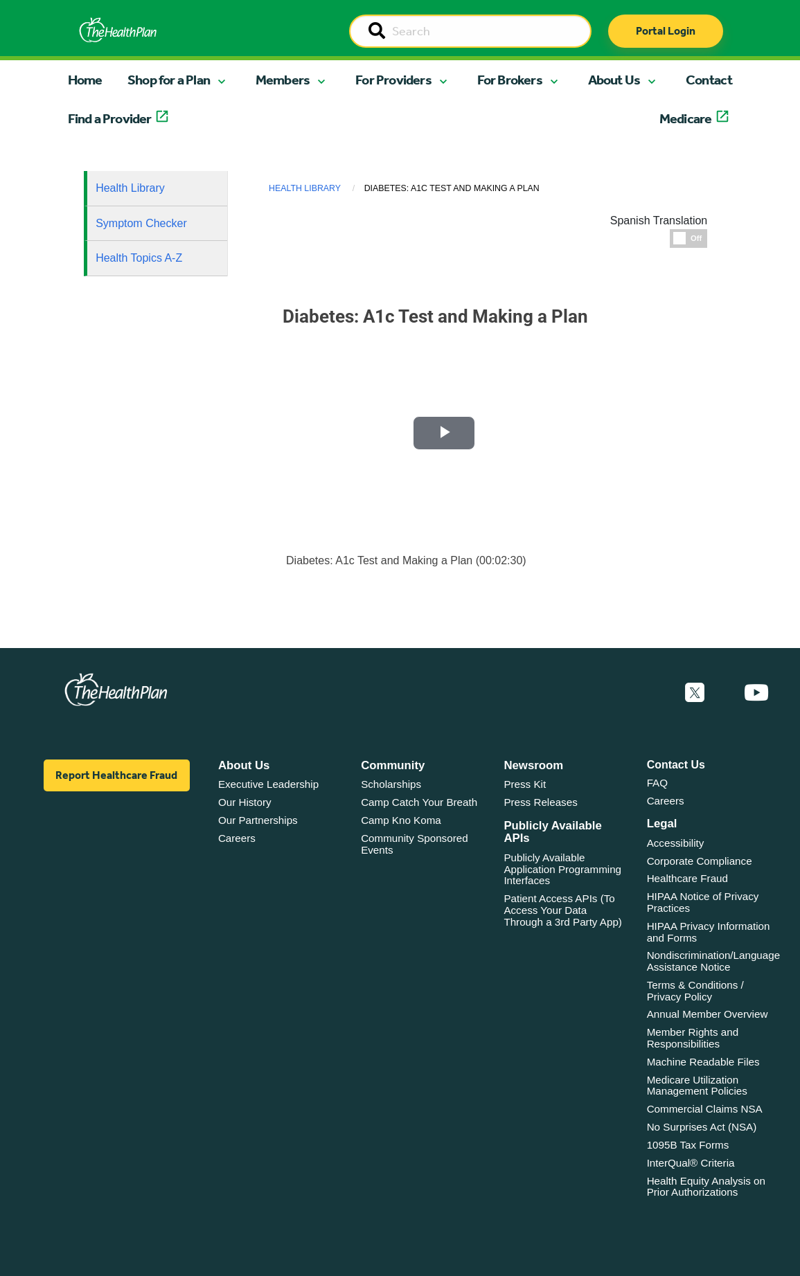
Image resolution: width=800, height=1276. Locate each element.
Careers (237, 844)
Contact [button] (709, 79)
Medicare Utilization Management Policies (697, 1091)
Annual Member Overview (707, 1019)
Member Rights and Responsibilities (693, 1043)
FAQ (657, 788)
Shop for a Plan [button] (168, 79)
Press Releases (540, 808)
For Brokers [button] (509, 79)
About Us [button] (614, 79)
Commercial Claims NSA (705, 1114)
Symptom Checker (141, 223)
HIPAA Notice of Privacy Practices (703, 907)
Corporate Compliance (699, 866)
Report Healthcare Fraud (116, 780)
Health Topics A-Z (139, 258)
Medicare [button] (685, 118)
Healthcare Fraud (687, 884)
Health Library (130, 188)
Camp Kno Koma (401, 826)
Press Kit (525, 790)
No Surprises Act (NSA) (702, 1132)
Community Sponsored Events (414, 849)
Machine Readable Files (703, 1067)
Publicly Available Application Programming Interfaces (562, 874)
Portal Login (665, 30)
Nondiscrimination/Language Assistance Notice (714, 966)
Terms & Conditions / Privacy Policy (695, 996)
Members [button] (283, 79)
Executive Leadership (268, 790)
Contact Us (676, 770)
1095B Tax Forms (688, 1150)
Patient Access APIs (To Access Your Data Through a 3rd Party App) (563, 915)
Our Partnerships (258, 826)
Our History (245, 808)
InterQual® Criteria (691, 1168)
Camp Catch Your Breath (419, 808)
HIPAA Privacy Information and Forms (708, 937)
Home (85, 79)
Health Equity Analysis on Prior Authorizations (706, 1191)
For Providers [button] (393, 79)
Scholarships (391, 790)
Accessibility (675, 848)
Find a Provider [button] (110, 118)
